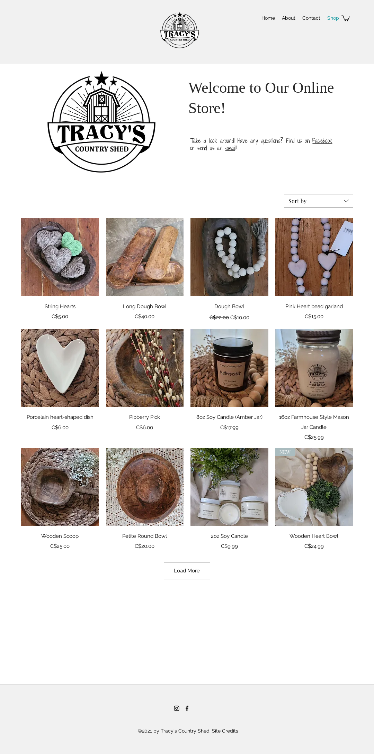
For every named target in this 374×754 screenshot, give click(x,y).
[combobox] (318, 201)
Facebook (322, 141)
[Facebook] (187, 708)
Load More (187, 571)
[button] (345, 17)
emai (230, 148)
